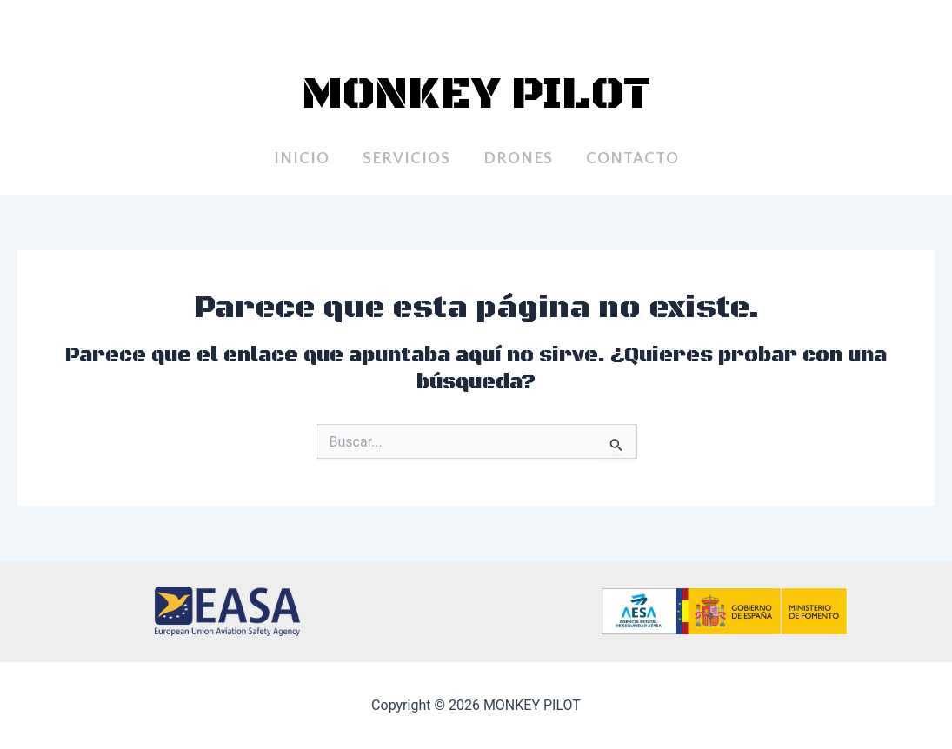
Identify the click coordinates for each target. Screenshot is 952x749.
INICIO (302, 158)
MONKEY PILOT (476, 94)
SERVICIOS (406, 158)
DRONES (518, 158)
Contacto (632, 158)
